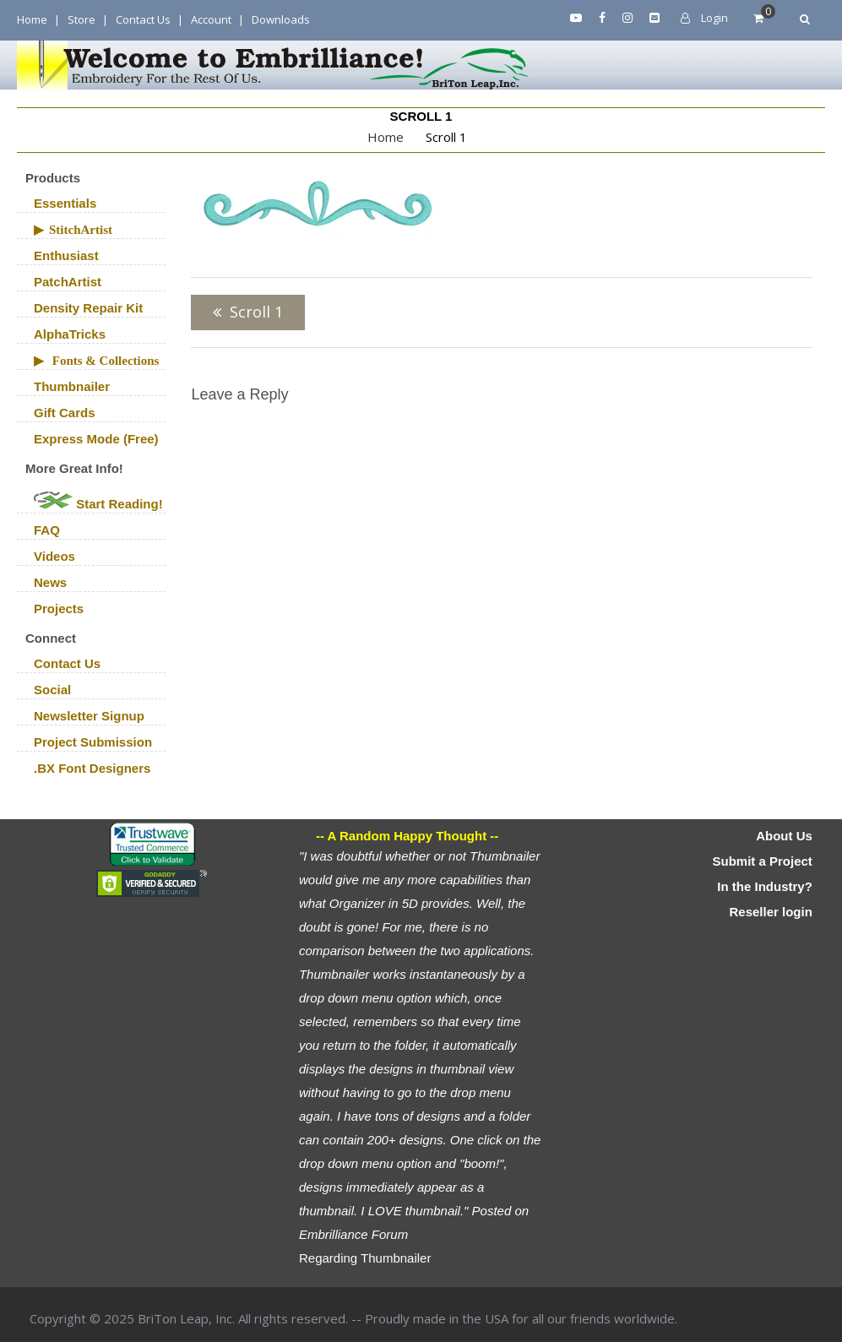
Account (211, 19)
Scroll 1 (256, 312)
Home (32, 19)
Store (81, 19)
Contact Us (143, 19)
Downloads (281, 19)
